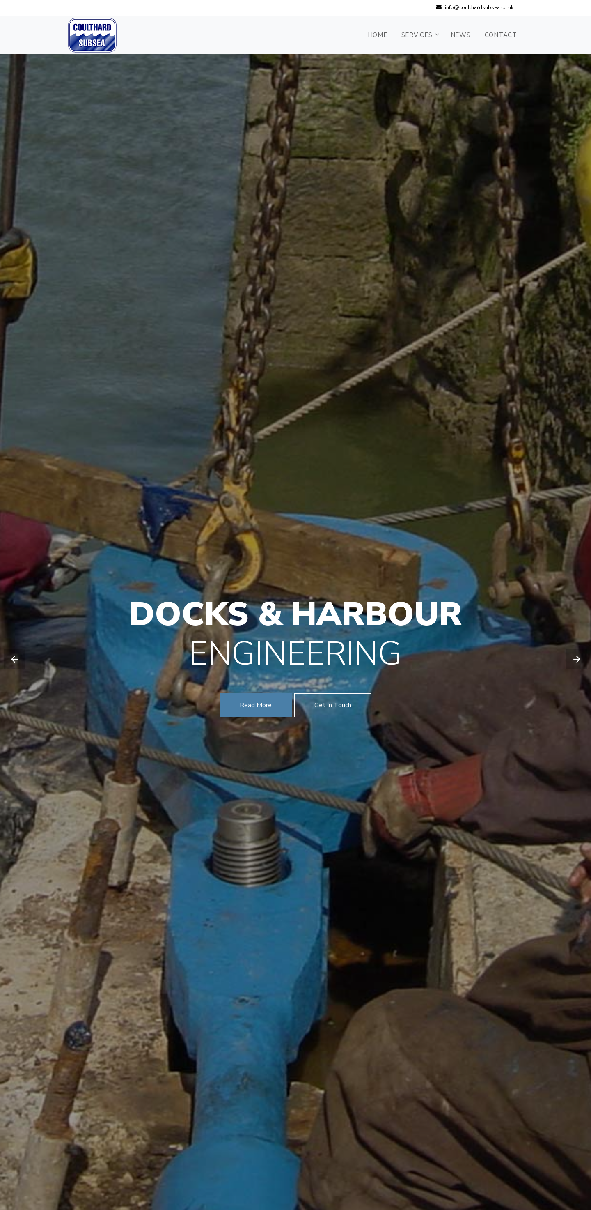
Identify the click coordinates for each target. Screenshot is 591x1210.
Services (417, 35)
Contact (501, 35)
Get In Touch (332, 705)
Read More (256, 705)
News (461, 35)
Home (377, 35)
